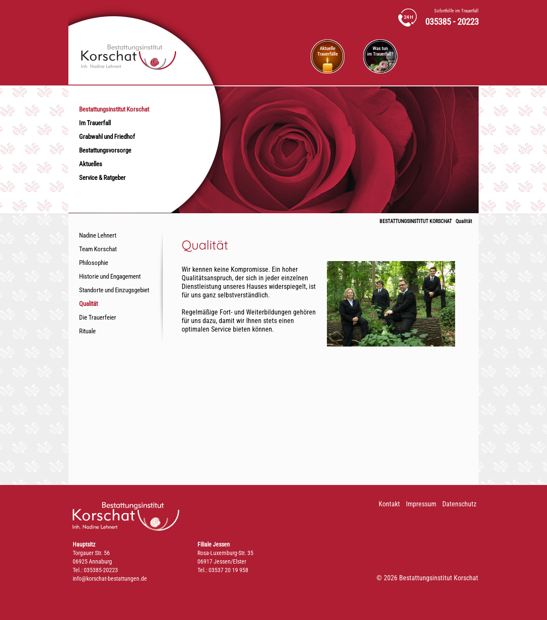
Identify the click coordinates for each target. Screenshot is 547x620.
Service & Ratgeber (102, 178)
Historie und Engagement (110, 276)
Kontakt (389, 504)
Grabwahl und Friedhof (107, 137)
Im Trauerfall (95, 123)
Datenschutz (459, 504)
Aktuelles (90, 164)
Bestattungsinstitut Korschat (114, 109)
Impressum (421, 504)
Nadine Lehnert (97, 235)
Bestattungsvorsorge (105, 150)
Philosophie (93, 263)
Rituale (87, 331)
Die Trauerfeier (97, 317)
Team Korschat (98, 249)
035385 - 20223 (452, 22)
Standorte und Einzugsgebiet (114, 290)
